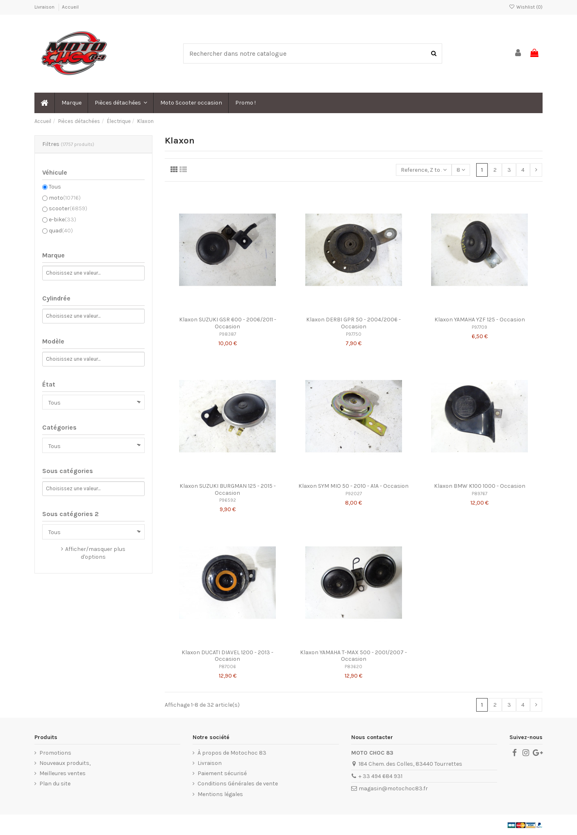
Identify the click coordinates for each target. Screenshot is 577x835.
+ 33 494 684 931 (380, 776)
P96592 (227, 500)
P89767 (479, 493)
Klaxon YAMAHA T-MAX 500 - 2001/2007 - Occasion (353, 656)
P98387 (227, 334)
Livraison (45, 7)
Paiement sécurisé (222, 773)
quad (61, 230)
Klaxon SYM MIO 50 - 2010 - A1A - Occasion (353, 485)
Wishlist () (526, 7)
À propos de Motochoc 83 (232, 752)
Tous (55, 186)
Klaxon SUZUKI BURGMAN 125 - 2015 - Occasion (227, 489)
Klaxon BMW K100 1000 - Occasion (479, 485)
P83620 (353, 666)
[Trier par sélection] (424, 170)
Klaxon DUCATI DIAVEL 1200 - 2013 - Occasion (227, 656)
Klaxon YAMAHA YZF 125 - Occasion (479, 319)
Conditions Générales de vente (238, 783)
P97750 (353, 334)
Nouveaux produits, (65, 763)
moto (65, 197)
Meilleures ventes (62, 773)
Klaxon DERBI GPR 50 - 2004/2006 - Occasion (353, 323)
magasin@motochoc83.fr (393, 788)
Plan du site (54, 783)
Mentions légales (220, 794)
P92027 (353, 493)
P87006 (227, 666)
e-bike (62, 219)
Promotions (55, 752)
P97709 (479, 327)
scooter (68, 208)
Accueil (70, 7)
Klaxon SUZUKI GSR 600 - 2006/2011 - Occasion (227, 323)
